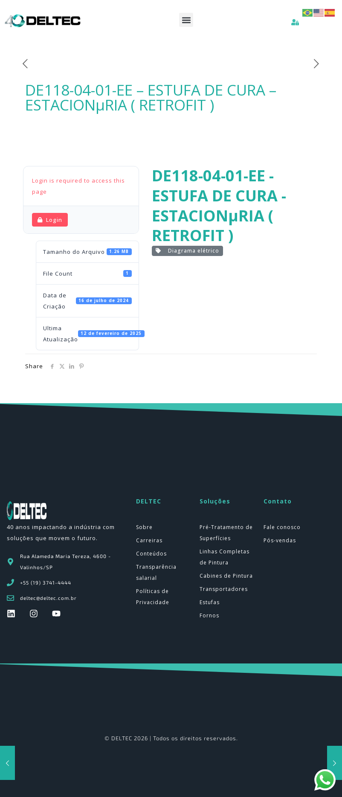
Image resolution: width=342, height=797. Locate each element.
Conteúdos (151, 553)
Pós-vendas (280, 540)
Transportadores (224, 589)
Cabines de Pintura (226, 575)
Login (50, 220)
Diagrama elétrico (187, 250)
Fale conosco (282, 527)
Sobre (144, 527)
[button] (186, 20)
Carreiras (149, 540)
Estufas (210, 602)
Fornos (209, 615)
